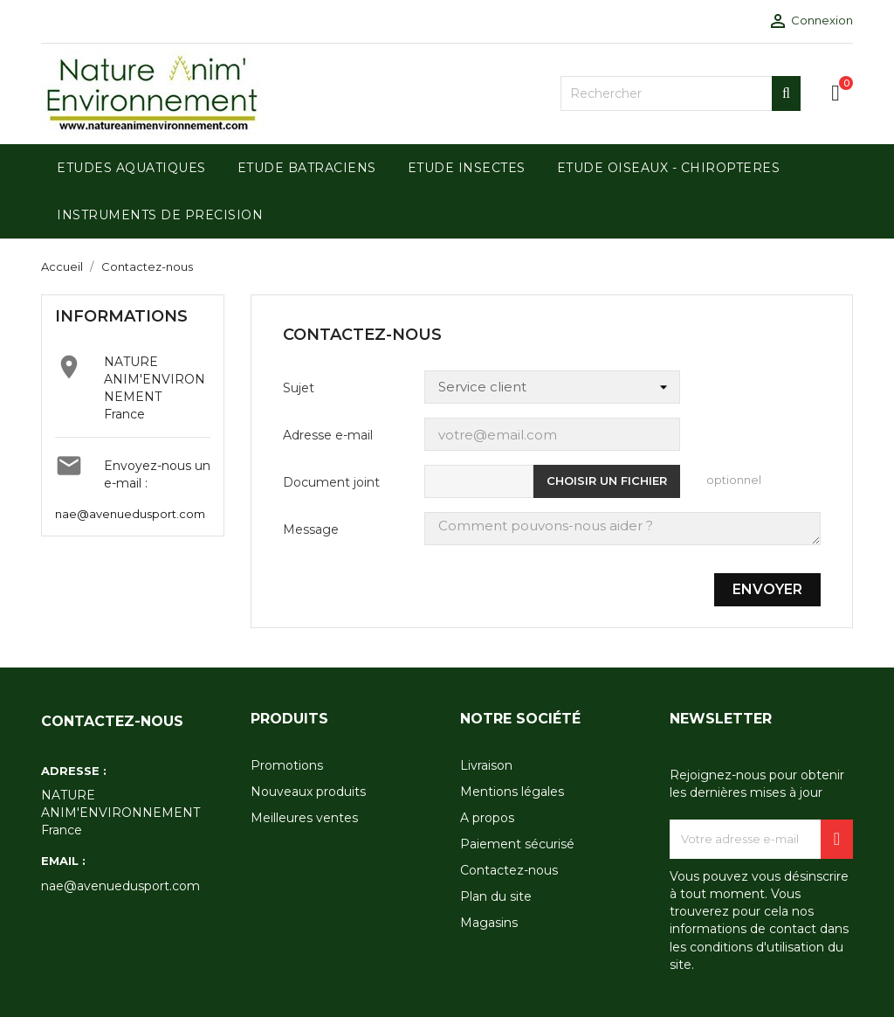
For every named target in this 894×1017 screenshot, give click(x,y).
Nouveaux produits (308, 791)
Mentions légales (512, 791)
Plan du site (496, 896)
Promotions (287, 765)
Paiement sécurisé (517, 844)
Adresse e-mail (328, 435)
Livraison (486, 765)
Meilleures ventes (304, 818)
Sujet (298, 388)
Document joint (331, 482)
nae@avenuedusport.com (130, 514)
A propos (487, 818)
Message (311, 529)
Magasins (489, 923)
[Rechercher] (680, 93)
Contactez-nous (509, 870)
